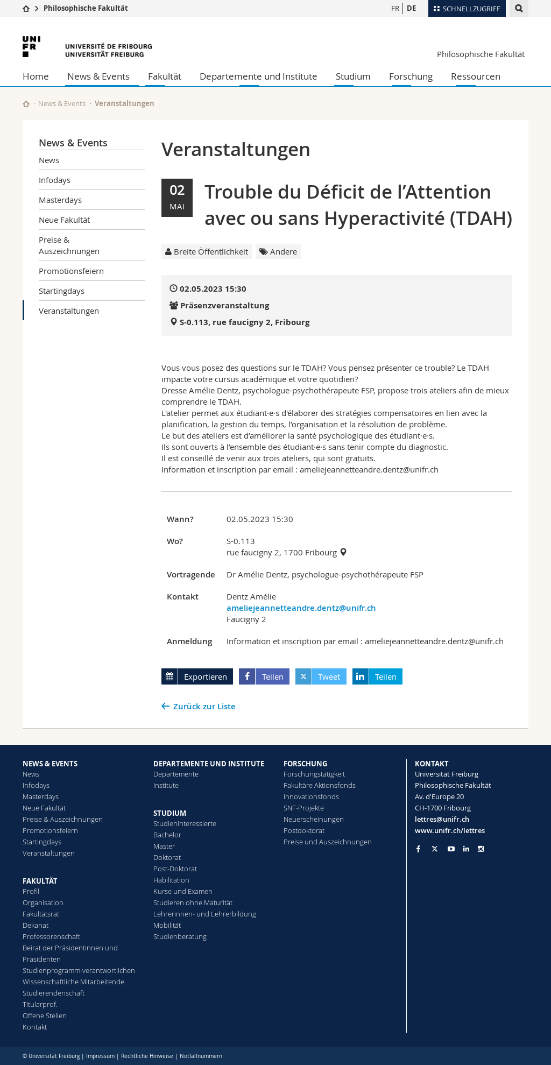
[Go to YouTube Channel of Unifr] (451, 848)
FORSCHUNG (305, 763)
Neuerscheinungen (314, 819)
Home (36, 76)
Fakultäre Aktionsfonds (320, 785)
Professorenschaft (51, 936)
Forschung (411, 76)
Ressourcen (475, 76)
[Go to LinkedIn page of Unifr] (466, 848)
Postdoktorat (304, 830)
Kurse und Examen (183, 891)
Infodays (54, 179)
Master (164, 846)
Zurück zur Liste (204, 706)
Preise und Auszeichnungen (328, 842)
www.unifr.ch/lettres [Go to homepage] (450, 830)
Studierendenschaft (53, 993)
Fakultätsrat (41, 914)
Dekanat (35, 925)
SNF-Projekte (304, 808)
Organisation (43, 902)
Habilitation (171, 880)
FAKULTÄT (40, 881)
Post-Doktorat (175, 868)
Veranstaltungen (69, 310)
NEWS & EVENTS (50, 763)
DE (411, 8)
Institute (166, 785)
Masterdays (60, 199)
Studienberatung (180, 936)
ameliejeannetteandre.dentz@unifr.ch (301, 607)
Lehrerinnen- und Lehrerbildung (204, 914)
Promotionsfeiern (71, 270)
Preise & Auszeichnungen (69, 245)
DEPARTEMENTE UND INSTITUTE (208, 763)
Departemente (176, 774)
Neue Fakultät (64, 219)
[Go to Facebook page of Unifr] (418, 849)
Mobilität (167, 925)
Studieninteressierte (184, 823)
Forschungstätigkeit (314, 774)
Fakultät (164, 76)
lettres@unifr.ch (442, 819)
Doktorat (167, 857)
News (49, 159)
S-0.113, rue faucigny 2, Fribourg (244, 322)
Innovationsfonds (311, 796)
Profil (31, 891)
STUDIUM (169, 813)
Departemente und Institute (258, 76)
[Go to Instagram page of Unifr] (481, 848)
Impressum (100, 1056)
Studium (353, 76)
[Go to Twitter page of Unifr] (434, 849)
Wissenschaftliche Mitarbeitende (73, 981)
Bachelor (167, 835)
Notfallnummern (201, 1056)
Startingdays (61, 290)
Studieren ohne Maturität (192, 902)
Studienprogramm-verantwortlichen (79, 970)
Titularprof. (40, 1004)
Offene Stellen (45, 1015)
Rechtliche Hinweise (147, 1056)
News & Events (98, 76)
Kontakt (35, 1027)
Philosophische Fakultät (86, 8)
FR (395, 8)
